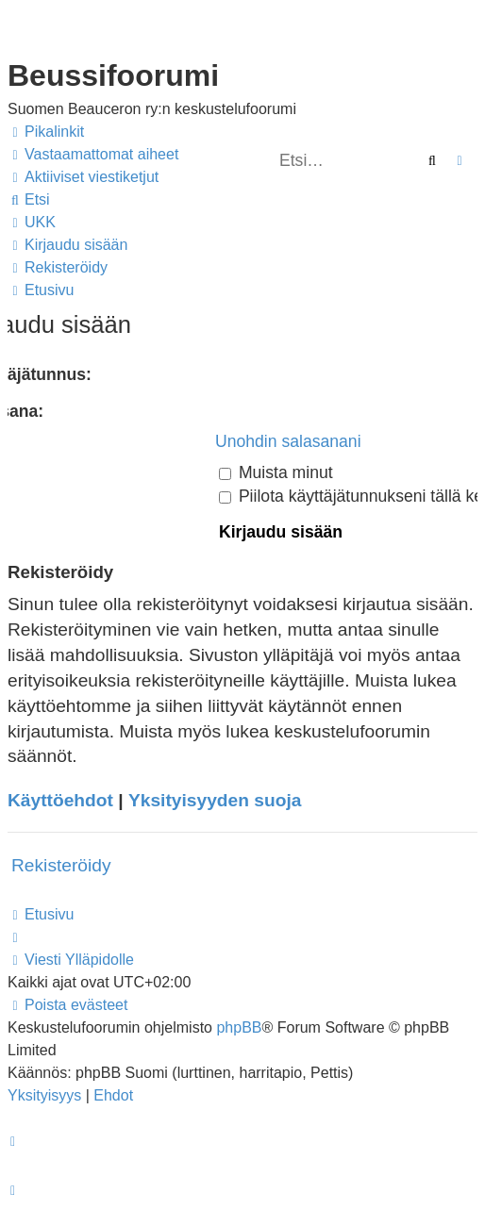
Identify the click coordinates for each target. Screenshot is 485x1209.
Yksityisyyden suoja (214, 800)
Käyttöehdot (60, 800)
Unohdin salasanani (288, 441)
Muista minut (276, 472)
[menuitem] (93, 154)
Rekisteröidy (61, 865)
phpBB (238, 1027)
